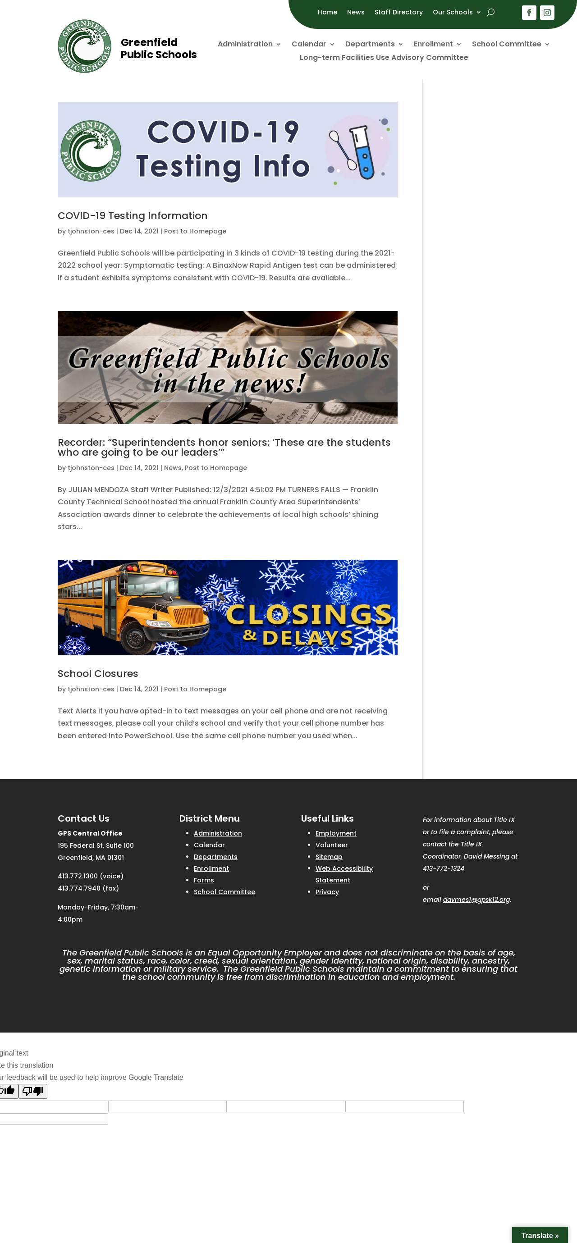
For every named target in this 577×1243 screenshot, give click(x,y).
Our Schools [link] (453, 13)
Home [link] (327, 13)
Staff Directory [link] (399, 13)
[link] (84, 70)
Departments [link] (370, 45)
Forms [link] (204, 880)
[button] (529, 12)
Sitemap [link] (329, 856)
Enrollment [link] (433, 45)
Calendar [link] (309, 45)
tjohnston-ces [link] (91, 231)
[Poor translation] (32, 1091)
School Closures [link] (98, 674)
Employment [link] (336, 833)
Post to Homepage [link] (195, 231)
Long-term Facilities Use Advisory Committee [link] (384, 59)
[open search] (491, 12)
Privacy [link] (327, 891)
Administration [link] (245, 45)
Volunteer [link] (332, 845)
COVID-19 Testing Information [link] (133, 216)
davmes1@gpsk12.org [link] (476, 899)
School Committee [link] (506, 45)
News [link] (356, 13)
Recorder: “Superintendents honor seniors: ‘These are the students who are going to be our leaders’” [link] (224, 447)
